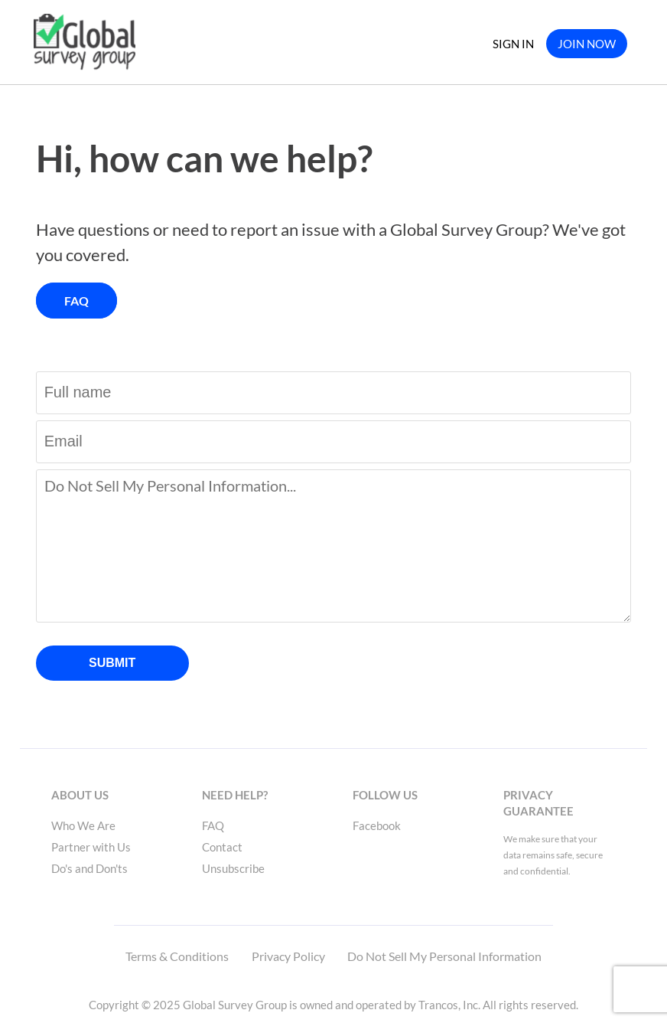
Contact (222, 847)
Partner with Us (91, 847)
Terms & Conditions (177, 956)
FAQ (76, 300)
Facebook (377, 825)
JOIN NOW (587, 44)
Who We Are (83, 825)
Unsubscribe (233, 868)
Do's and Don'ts (89, 868)
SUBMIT (112, 662)
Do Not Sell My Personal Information (444, 956)
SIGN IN (513, 44)
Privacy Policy (288, 956)
